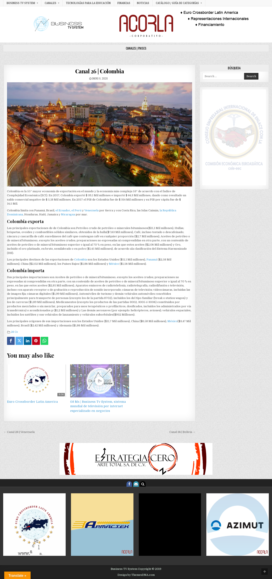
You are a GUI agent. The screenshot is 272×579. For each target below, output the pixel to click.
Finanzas (123, 3)
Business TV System (21, 3)
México (114, 263)
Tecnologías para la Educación (88, 3)
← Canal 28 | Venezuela (19, 432)
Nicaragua (68, 214)
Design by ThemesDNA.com (136, 574)
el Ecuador (62, 210)
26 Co (14, 331)
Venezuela (91, 210)
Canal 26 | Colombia (99, 71)
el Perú (76, 210)
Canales (50, 3)
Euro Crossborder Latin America (32, 401)
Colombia (80, 259)
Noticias (143, 3)
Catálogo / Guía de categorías (177, 3)
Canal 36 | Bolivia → (182, 432)
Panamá (152, 259)
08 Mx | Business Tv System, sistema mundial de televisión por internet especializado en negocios (98, 406)
